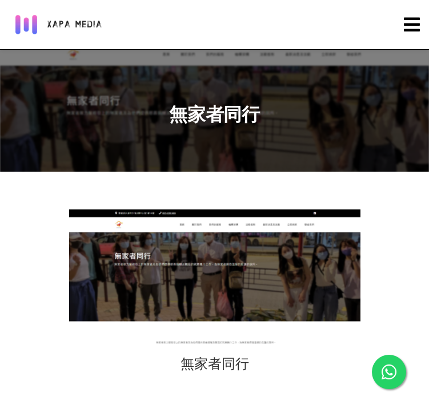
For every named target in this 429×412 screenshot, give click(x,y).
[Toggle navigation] (412, 24)
